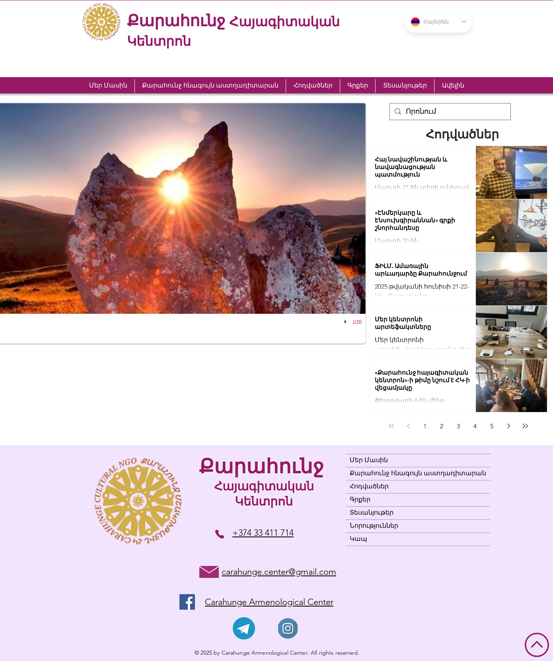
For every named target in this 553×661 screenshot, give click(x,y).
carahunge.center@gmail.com (279, 571)
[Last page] (525, 426)
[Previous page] (408, 426)
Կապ (358, 539)
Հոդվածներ (369, 487)
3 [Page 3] (458, 426)
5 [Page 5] (491, 426)
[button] (438, 22)
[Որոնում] (450, 111)
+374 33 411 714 (263, 532)
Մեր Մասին (369, 461)
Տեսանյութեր (371, 513)
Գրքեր (360, 500)
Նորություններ (374, 526)
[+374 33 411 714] (219, 534)
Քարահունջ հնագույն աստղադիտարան (418, 474)
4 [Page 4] (475, 426)
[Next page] (508, 426)
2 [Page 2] (441, 426)
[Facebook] (187, 602)
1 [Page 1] (424, 426)
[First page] (391, 426)
